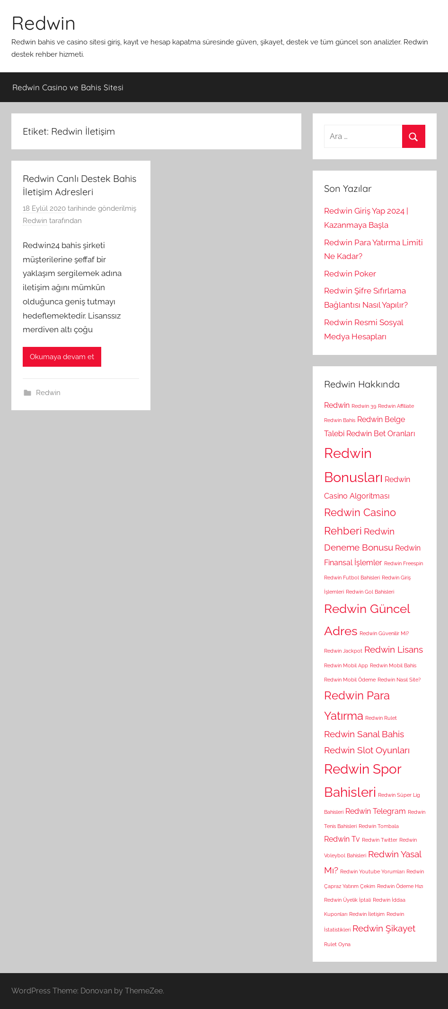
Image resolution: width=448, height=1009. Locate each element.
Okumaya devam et (62, 357)
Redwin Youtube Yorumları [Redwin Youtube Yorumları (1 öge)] (372, 871)
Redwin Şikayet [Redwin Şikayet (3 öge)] (383, 928)
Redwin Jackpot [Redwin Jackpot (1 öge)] (343, 651)
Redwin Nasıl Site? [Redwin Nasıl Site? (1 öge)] (399, 679)
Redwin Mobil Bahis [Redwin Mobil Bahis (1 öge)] (393, 665)
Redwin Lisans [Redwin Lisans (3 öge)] (393, 649)
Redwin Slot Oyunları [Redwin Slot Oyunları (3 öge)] (367, 750)
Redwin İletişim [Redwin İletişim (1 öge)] (367, 914)
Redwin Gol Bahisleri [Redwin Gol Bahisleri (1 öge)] (370, 592)
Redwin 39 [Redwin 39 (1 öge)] (363, 406)
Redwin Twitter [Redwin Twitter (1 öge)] (379, 840)
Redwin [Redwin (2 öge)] (337, 405)
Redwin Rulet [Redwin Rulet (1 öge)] (381, 718)
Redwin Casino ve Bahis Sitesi (67, 87)
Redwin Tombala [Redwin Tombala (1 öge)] (379, 826)
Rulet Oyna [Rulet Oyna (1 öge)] (337, 944)
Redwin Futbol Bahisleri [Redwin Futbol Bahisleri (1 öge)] (352, 577)
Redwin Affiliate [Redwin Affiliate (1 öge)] (396, 406)
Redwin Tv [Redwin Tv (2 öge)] (342, 839)
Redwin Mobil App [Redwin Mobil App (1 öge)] (346, 665)
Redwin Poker (350, 273)
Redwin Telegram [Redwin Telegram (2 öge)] (375, 811)
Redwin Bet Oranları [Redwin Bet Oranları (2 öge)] (380, 433)
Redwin (43, 22)
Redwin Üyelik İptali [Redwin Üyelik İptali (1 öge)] (347, 900)
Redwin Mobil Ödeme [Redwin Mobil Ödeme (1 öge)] (350, 679)
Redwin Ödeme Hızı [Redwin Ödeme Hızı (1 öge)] (400, 886)
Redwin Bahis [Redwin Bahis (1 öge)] (339, 420)
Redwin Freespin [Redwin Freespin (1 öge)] (403, 563)
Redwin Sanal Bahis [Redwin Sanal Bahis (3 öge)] (364, 734)
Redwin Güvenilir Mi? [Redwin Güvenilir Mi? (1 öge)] (384, 633)
